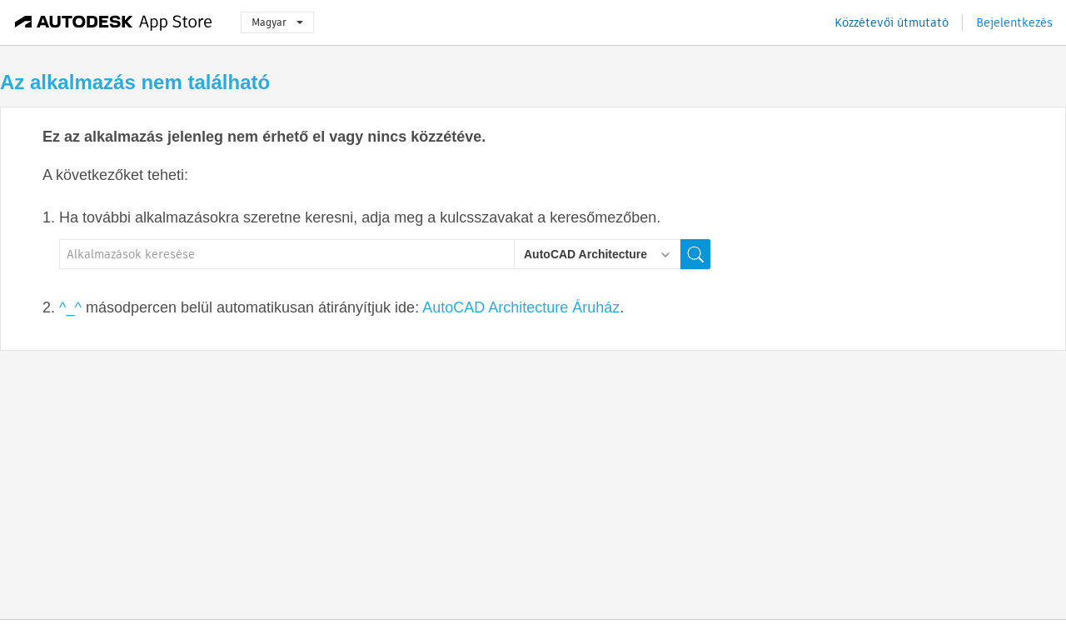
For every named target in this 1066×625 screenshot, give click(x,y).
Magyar (277, 22)
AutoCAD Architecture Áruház (521, 307)
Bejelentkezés (1014, 22)
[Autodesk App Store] (113, 22)
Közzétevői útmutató (891, 22)
